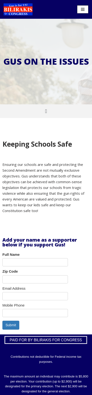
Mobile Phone (13, 305)
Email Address (14, 288)
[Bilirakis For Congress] (18, 9)
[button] (46, 111)
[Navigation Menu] (82, 9)
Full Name (11, 254)
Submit (11, 325)
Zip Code (10, 271)
